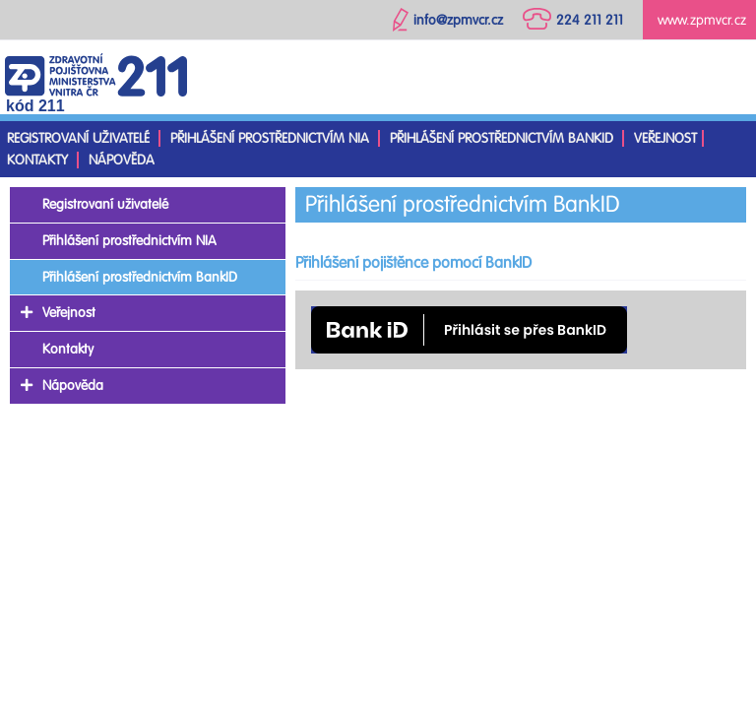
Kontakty (37, 160)
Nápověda (122, 160)
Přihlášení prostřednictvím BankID (501, 138)
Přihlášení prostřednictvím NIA (269, 138)
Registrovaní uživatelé (78, 138)
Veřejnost (665, 138)
